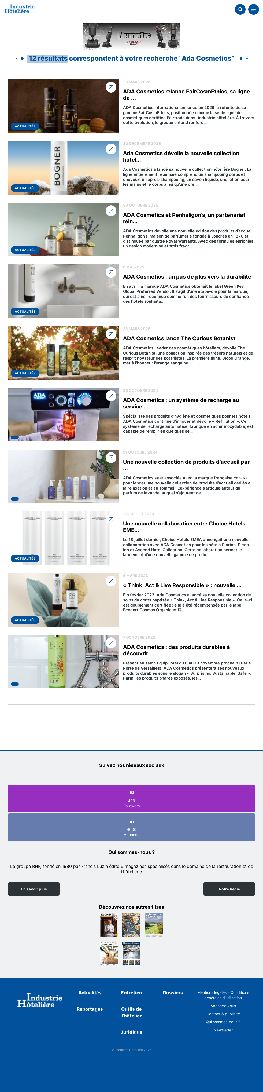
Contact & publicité (223, 1013)
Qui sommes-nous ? (223, 1022)
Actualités (90, 992)
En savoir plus (34, 889)
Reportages (90, 1009)
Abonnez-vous (223, 1005)
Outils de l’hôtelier (131, 1012)
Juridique (131, 1032)
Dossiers (173, 992)
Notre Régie (229, 889)
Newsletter (223, 1030)
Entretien (131, 992)
